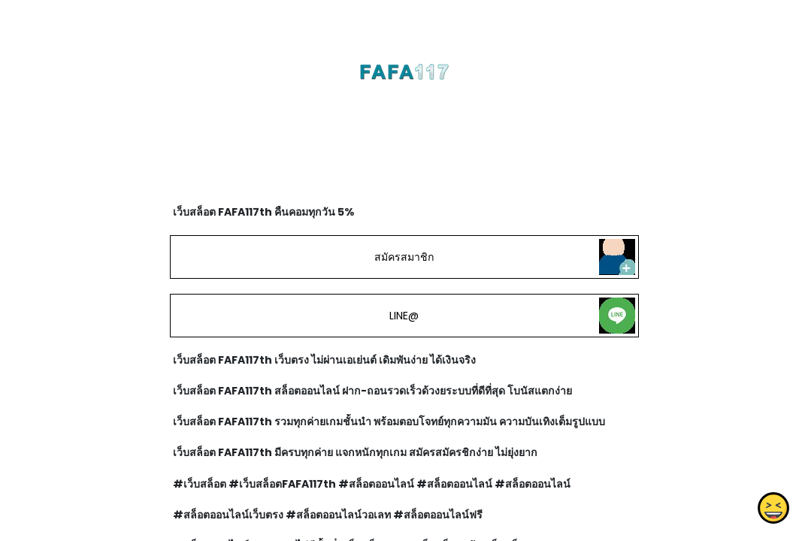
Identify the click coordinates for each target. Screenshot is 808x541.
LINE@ (404, 315)
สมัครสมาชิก (404, 256)
